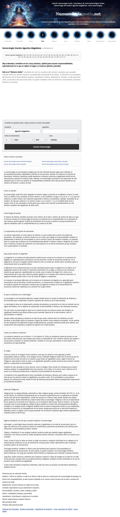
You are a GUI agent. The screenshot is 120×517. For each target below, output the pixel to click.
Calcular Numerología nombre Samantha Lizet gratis (18, 161)
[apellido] (60, 131)
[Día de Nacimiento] (8, 140)
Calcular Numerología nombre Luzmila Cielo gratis (55, 164)
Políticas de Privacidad (10, 509)
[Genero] (64, 140)
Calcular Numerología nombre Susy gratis (15, 164)
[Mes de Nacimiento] (23, 140)
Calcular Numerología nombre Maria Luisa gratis (55, 161)
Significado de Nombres (43, 509)
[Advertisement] (21, 101)
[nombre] (22, 131)
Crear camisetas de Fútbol (62, 509)
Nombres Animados (27, 509)
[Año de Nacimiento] (40, 140)
